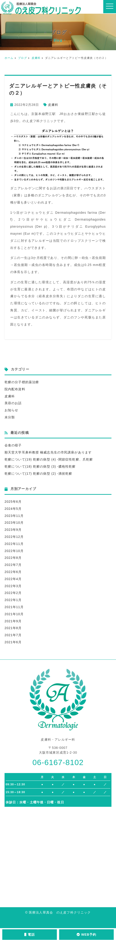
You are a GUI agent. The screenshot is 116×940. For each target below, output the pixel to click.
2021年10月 (14, 614)
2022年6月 (13, 572)
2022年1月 (13, 600)
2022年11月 (14, 544)
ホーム (9, 58)
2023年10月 (14, 522)
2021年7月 (13, 635)
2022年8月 (13, 558)
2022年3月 (13, 586)
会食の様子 (13, 445)
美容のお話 (13, 403)
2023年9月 (13, 529)
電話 (29, 934)
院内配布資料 (15, 389)
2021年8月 (13, 628)
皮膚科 (36, 58)
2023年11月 (14, 516)
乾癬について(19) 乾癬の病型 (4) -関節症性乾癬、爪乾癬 (49, 459)
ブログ (22, 58)
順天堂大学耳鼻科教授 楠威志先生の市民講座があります (48, 452)
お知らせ (11, 410)
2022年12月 (14, 537)
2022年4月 (13, 579)
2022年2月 (13, 593)
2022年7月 (13, 565)
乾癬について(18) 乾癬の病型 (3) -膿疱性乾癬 (40, 466)
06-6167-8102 (57, 762)
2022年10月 (14, 551)
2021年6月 (13, 642)
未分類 (10, 417)
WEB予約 (86, 934)
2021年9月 (13, 621)
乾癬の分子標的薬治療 (22, 382)
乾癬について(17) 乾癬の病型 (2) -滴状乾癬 (38, 473)
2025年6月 (13, 501)
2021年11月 (14, 607)
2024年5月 (13, 508)
